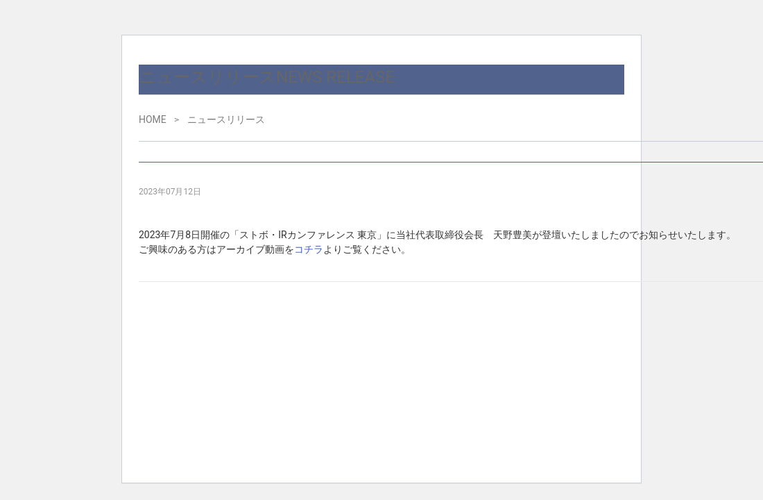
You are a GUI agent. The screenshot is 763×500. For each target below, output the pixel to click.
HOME (152, 119)
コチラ (308, 249)
